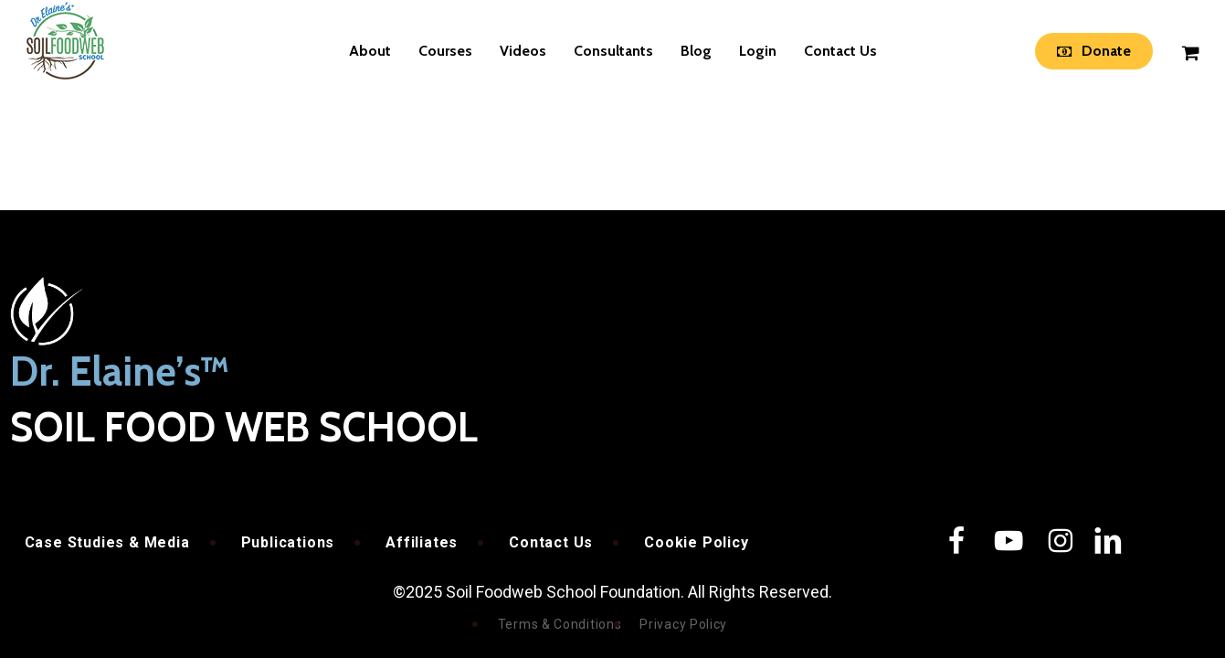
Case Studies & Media (107, 542)
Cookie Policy (696, 542)
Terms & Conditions (560, 624)
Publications (288, 542)
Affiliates (421, 542)
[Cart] (1189, 51)
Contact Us (551, 542)
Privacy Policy (683, 624)
